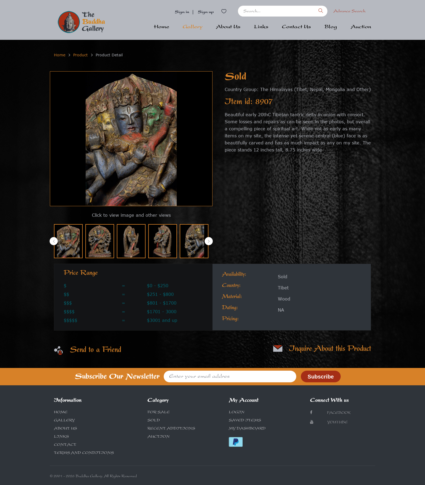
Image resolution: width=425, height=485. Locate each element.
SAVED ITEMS (245, 421)
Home (161, 27)
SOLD (153, 421)
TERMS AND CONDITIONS (84, 453)
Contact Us (296, 27)
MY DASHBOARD (247, 429)
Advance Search (349, 11)
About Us (228, 27)
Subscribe (321, 377)
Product (80, 55)
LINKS (61, 437)
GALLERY (64, 421)
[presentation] (54, 241)
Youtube (329, 422)
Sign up (206, 12)
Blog (330, 27)
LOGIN (236, 413)
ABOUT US (65, 429)
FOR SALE (158, 413)
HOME (60, 413)
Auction (361, 27)
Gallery (192, 27)
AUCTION (158, 437)
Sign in (182, 12)
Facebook (330, 412)
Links (261, 27)
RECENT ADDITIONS (171, 429)
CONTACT (65, 445)
